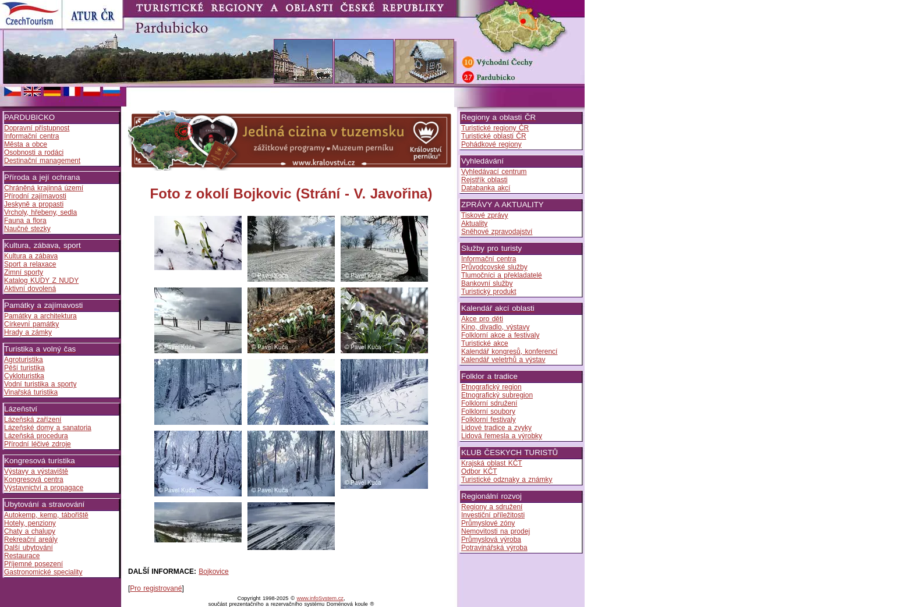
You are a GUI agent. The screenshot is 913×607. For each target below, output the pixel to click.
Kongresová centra (33, 479)
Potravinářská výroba (494, 548)
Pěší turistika (24, 368)
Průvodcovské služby (494, 267)
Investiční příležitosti (493, 515)
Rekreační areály (31, 539)
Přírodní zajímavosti (35, 196)
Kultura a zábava (31, 256)
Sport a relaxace (30, 264)
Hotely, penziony (30, 523)
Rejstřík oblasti (484, 180)
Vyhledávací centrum (494, 172)
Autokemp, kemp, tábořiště (46, 515)
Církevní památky (31, 324)
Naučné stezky (27, 229)
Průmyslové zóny (488, 523)
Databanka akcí (485, 188)
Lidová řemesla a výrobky (501, 436)
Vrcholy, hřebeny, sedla (40, 212)
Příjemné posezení (33, 564)
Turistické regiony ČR (495, 128)
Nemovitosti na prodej (495, 531)
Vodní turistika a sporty (40, 384)
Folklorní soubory (488, 411)
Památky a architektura (40, 316)
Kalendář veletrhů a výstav (503, 360)
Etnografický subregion (497, 395)
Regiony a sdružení (491, 507)
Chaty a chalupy (29, 531)
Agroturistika (23, 360)
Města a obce (25, 144)
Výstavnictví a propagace (43, 488)
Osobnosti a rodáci (33, 152)
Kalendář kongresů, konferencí (509, 351)
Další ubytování (28, 548)
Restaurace (22, 556)
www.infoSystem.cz (320, 598)
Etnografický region (491, 387)
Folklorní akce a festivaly (500, 335)
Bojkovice (213, 571)
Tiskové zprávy (484, 215)
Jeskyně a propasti (33, 204)
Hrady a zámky (28, 332)
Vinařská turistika (31, 392)
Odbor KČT (479, 471)
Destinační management (42, 161)
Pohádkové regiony (491, 144)
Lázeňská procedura (36, 436)
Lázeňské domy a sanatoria (47, 428)
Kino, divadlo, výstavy (495, 327)
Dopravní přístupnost (36, 128)
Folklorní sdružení (489, 403)
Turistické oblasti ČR (493, 136)
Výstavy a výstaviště (36, 471)
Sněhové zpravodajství (496, 232)
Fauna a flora (25, 220)
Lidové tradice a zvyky (496, 428)
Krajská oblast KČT (491, 463)
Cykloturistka (24, 376)
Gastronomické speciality (43, 572)
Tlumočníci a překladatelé (501, 275)
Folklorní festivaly (488, 420)
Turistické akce (484, 343)
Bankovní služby (486, 283)
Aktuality (474, 223)
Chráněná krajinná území (43, 188)
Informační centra (31, 136)
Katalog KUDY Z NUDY (41, 280)
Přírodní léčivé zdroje (37, 444)
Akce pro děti (482, 319)
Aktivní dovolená (30, 289)
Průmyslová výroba (491, 539)
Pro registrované (156, 588)
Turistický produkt (488, 291)
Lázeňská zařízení (32, 420)
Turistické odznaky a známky (507, 479)
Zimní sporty (23, 272)
